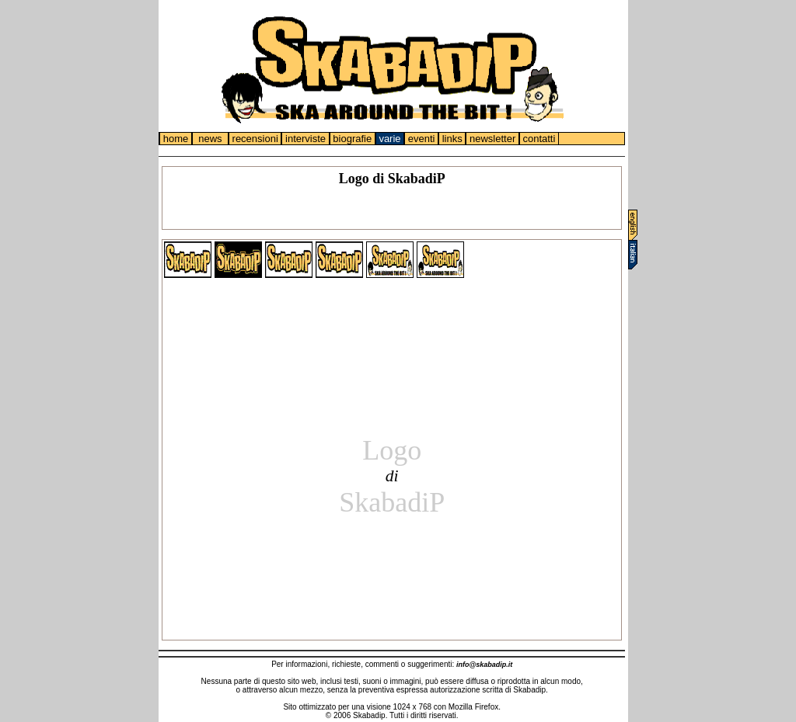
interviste (305, 138)
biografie (352, 138)
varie (389, 138)
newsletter (492, 138)
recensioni (255, 138)
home (175, 138)
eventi (421, 138)
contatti (539, 138)
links (452, 138)
